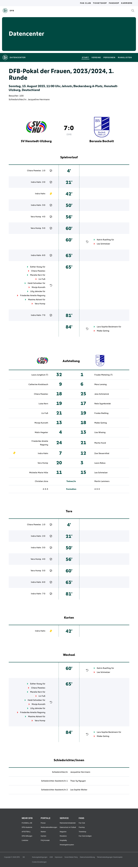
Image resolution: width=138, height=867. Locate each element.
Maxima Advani (35, 300)
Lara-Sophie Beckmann (107, 327)
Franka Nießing (101, 413)
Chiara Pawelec (34, 171)
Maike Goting (103, 331)
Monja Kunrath (38, 287)
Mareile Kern (36, 275)
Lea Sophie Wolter (78, 790)
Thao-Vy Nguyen (78, 781)
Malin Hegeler (41, 432)
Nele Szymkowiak (102, 404)
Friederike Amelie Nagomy (32, 295)
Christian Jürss (41, 481)
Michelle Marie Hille (38, 473)
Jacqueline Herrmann (39, 99)
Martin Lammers (101, 481)
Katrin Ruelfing (104, 240)
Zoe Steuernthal (101, 453)
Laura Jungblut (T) (39, 375)
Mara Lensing (100, 384)
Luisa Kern (43, 404)
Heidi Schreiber (35, 283)
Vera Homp (36, 217)
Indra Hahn (36, 182)
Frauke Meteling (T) (103, 375)
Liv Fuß (42, 279)
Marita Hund (100, 443)
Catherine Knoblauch (38, 384)
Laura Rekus (99, 463)
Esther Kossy (36, 267)
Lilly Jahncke (36, 291)
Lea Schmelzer (103, 244)
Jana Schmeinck (101, 394)
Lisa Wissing (100, 432)
